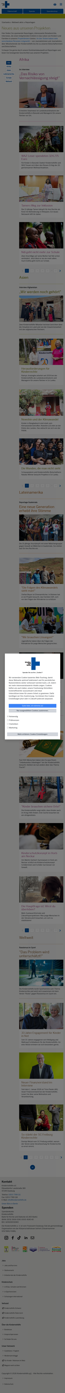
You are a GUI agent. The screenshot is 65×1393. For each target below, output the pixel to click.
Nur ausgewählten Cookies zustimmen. (32, 710)
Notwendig (13, 716)
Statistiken (13, 724)
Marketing (13, 728)
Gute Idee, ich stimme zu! (32, 706)
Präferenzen (14, 720)
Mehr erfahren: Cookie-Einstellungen (32, 734)
